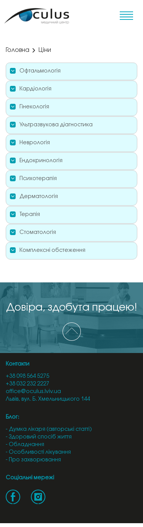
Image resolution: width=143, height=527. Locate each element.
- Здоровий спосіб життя (39, 437)
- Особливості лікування (38, 452)
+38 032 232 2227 (27, 384)
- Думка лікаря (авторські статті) (49, 429)
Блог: (12, 417)
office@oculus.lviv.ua (33, 391)
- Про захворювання (33, 460)
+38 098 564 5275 (27, 376)
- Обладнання (25, 444)
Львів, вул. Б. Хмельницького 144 (48, 399)
